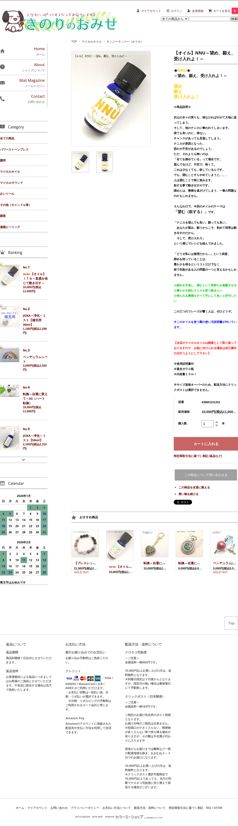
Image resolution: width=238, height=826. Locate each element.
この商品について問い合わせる (206, 475)
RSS (208, 808)
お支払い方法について (116, 808)
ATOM (218, 808)
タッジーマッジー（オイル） (125, 41)
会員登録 (197, 11)
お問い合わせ (59, 808)
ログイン (176, 11)
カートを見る (225, 11)
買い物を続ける (188, 494)
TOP (74, 41)
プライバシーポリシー (85, 808)
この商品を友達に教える (194, 487)
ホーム (20, 808)
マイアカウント (151, 11)
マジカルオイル (92, 41)
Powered (134, 816)
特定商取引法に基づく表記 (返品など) (198, 456)
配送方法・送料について (149, 808)
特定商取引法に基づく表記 (186, 808)
